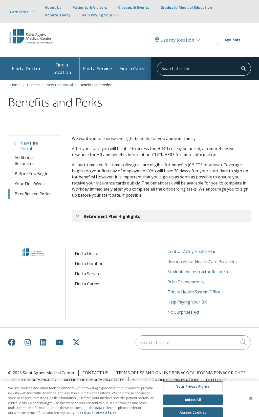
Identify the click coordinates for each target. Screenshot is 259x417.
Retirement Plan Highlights (112, 216)
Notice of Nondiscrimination (165, 380)
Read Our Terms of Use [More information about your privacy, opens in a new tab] (96, 414)
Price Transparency (185, 282)
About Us (53, 7)
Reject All (193, 401)
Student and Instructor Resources (199, 271)
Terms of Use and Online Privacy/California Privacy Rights (181, 373)
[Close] (250, 400)
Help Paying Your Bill (100, 15)
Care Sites (19, 11)
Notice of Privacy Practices (94, 380)
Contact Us (95, 373)
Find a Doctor (26, 64)
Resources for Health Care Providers (202, 261)
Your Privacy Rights (34, 380)
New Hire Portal (29, 145)
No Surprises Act (183, 312)
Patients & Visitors (90, 7)
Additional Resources (24, 160)
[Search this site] (204, 69)
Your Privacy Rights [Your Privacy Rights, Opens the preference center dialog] (192, 388)
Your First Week (30, 184)
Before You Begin (31, 173)
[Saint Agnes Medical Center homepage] (32, 48)
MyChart (232, 39)
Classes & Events (133, 7)
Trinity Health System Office (193, 292)
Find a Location (61, 66)
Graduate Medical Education (186, 7)
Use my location (174, 40)
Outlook (216, 380)
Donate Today (58, 15)
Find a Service (97, 64)
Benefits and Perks (32, 194)
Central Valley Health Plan (192, 251)
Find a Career (133, 64)
